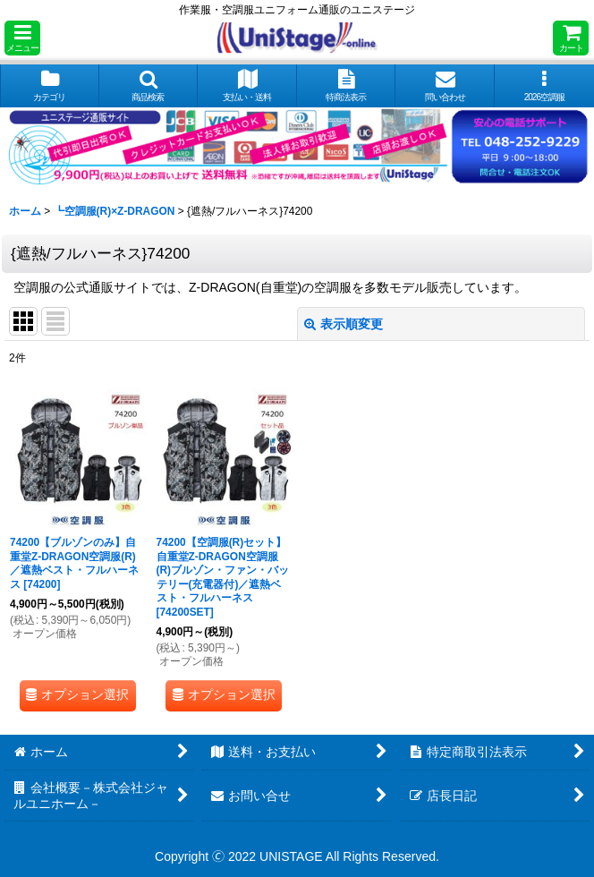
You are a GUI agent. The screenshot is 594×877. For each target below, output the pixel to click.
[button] (22, 38)
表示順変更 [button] (343, 324)
